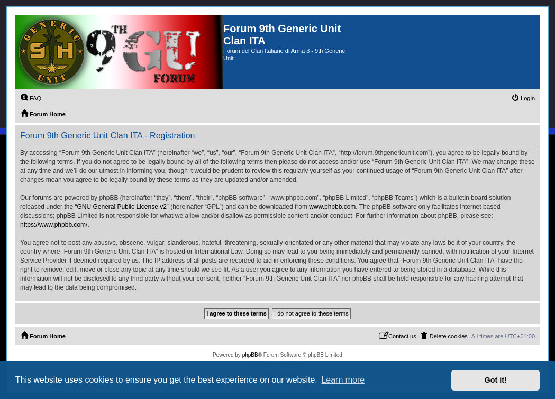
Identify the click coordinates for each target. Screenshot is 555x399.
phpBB (250, 355)
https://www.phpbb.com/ (53, 224)
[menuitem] (30, 98)
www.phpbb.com (332, 206)
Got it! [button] (496, 380)
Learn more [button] (343, 379)
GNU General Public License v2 (121, 206)
